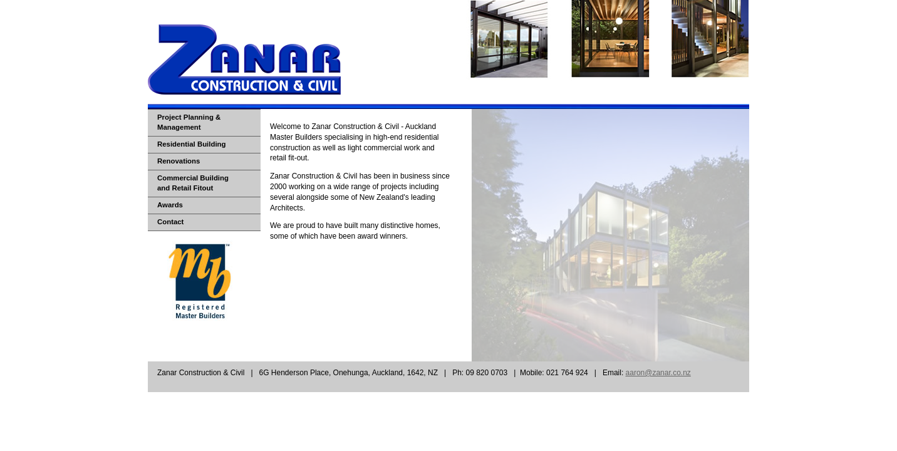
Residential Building (191, 144)
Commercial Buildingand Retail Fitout (193, 183)
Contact (170, 222)
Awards (170, 205)
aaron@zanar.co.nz (658, 372)
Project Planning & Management (188, 122)
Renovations (178, 161)
